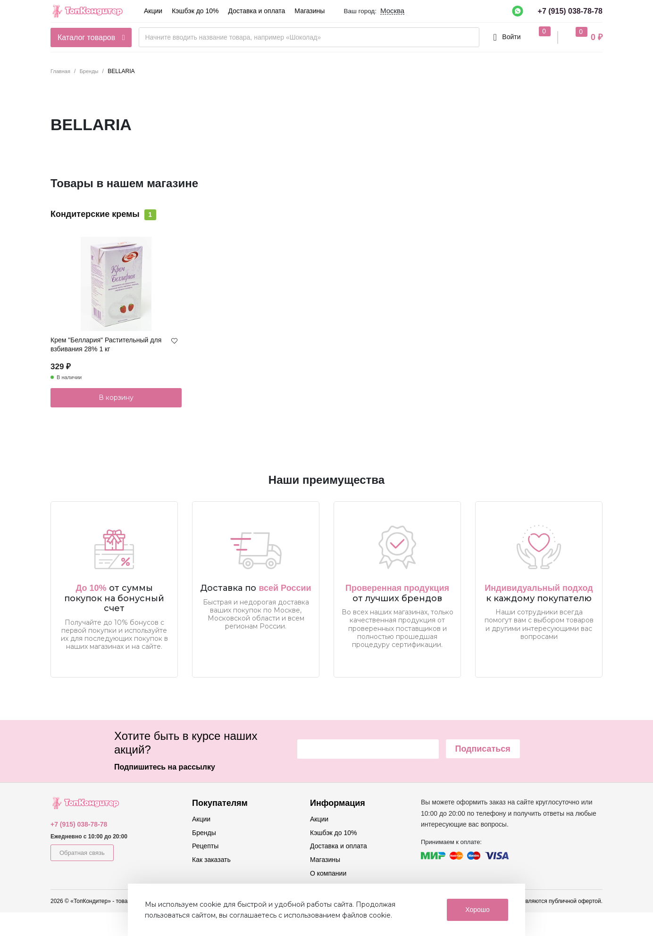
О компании (328, 873)
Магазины (309, 11)
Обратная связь (82, 852)
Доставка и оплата (256, 11)
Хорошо (477, 909)
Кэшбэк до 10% (195, 11)
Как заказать (211, 859)
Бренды (204, 833)
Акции (153, 11)
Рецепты (205, 846)
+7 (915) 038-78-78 (570, 11)
